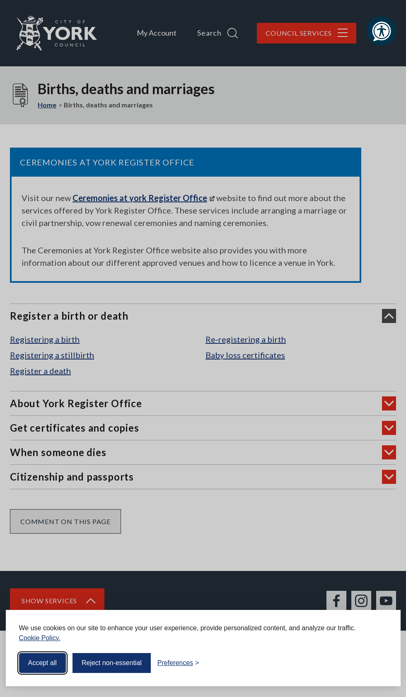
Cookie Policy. (39, 637)
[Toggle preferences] (178, 663)
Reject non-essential (112, 662)
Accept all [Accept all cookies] (42, 662)
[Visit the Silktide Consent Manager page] (382, 663)
